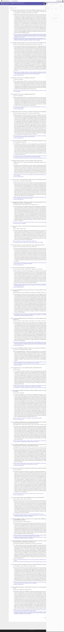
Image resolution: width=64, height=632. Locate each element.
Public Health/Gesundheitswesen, (28, 362)
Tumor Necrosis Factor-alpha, (24, 315)
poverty (33, 136)
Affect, (15, 174)
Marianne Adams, (28, 543)
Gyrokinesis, (38, 559)
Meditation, (26, 35)
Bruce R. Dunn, (16, 349)
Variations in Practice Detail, (18, 364)
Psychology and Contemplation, (44, 364)
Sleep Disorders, (16, 441)
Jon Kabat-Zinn (20, 79)
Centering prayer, (21, 385)
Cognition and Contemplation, (36, 364)
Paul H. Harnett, (17, 392)
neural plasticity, (29, 136)
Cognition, (20, 174)
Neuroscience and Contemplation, (38, 612)
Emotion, (29, 135)
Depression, (35, 582)
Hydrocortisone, (35, 313)
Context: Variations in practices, (30, 361)
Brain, (15, 34)
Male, (22, 198)
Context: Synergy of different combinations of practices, (22, 559)
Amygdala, (17, 135)
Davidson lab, (23, 90)
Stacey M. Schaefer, (25, 113)
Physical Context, (16, 561)
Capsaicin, (25, 313)
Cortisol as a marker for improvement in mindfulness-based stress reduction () (28, 497)
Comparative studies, (27, 385)
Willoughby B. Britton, (17, 424)
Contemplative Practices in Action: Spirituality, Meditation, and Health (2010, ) (27, 367)
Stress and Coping (36, 362)
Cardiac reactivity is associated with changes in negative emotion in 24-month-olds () (29, 179)
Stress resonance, (36, 493)
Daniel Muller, (42, 11)
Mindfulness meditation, (36, 35)
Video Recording (29, 263)
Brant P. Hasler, (37, 424)
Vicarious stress (41, 493)
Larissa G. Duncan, (25, 204)
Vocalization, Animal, (32, 73)
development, (40, 135)
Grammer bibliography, (37, 342)
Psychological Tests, (44, 262)
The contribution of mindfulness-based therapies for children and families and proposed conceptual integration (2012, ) (33, 391)
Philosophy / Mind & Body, (25, 386)
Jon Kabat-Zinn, (23, 11)
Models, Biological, (42, 174)
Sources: (2, 4)
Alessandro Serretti (28, 589)
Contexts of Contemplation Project (19, 75)
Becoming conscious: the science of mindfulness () (24, 77)
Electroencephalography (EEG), (25, 34)
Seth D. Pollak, (30, 113)
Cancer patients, (16, 155)
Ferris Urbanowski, (17, 12)
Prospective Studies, (27, 583)
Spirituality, (15, 107)
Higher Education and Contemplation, (29, 242)
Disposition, (25, 155)
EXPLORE (59, 1)
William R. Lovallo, (43, 162)
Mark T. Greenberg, (31, 204)
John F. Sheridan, (38, 292)
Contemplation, (33, 385)
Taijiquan (15, 560)
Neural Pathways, (16, 583)
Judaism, (15, 386)
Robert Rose (16, 163)
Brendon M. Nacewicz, (17, 113)
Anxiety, (28, 582)
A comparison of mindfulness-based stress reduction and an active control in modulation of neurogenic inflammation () (32, 290)
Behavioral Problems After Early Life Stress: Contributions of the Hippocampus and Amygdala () (31, 111)
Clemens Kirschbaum (17, 469)
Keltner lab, (37, 262)
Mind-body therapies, (17, 314)
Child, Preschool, (31, 197)
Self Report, (32, 314)
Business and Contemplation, (35, 387)
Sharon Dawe (22, 392)
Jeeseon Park (28, 521)
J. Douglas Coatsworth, (18, 204)
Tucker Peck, (42, 424)
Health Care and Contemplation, (44, 39)
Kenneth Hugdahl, (37, 162)
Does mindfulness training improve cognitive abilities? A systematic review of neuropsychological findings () (32, 588)
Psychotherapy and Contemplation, (35, 39)
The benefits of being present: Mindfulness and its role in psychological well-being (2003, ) (31, 140)
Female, (45, 197)
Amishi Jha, (16, 79)
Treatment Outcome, (17, 315)
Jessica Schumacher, (29, 11)
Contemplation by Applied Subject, (19, 38)
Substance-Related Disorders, (29, 441)
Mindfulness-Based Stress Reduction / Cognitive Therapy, (22, 39)
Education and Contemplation (39, 242)
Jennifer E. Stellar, (17, 246)
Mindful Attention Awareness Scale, (32, 155)
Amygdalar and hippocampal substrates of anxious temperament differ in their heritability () (31, 42)
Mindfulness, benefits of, (43, 35)
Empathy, (18, 262)
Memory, (31, 609)
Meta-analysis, (33, 535)
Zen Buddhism (39, 386)
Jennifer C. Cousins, (31, 424)
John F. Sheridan (34, 12)
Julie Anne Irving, (17, 521)
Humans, (29, 90)
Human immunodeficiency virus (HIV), (44, 34)
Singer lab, (32, 493)
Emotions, (15, 262)
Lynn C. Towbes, (16, 228)
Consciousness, (18, 90)
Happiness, (26, 90)
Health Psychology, (17, 362)
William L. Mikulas (29, 349)
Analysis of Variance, (19, 313)
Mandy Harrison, (22, 543)
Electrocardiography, (41, 197)
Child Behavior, (26, 197)
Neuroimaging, (33, 135)
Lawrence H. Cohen (23, 228)
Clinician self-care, (17, 535)
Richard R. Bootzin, (25, 424)
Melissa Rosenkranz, (36, 11)
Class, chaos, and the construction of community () (24, 267)
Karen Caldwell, (16, 543)
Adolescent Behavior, (21, 440)
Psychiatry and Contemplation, (28, 38)
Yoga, (35, 386)
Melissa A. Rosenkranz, (18, 292)
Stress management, (32, 386)
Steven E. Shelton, (22, 44)
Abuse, (15, 135)
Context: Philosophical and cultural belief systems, (42, 385)
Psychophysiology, (46, 90)
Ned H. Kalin (40, 44)
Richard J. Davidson (36, 113)
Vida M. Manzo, (23, 246)
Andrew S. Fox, (16, 44)
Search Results (7, 4)
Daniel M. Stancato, (21, 269)
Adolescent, (16, 440)
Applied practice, (16, 385)
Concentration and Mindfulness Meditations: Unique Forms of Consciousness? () (29, 348)
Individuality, (38, 174)
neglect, (26, 136)
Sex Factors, (24, 198)
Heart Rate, (24, 262)
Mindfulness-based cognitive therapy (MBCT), (43, 609)
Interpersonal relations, (17, 198)
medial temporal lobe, (21, 136)
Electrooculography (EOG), (34, 34)
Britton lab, (25, 440)
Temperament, (22, 73)
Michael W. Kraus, (29, 246)
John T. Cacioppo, (24, 162)
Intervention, (29, 222)
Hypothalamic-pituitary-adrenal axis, (25, 493)
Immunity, (34, 174)
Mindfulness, (30, 35)
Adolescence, (16, 222)
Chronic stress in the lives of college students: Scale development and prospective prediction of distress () (32, 227)
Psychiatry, (20, 610)
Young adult (22, 285)
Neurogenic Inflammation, (24, 314)
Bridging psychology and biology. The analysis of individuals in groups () (27, 160)
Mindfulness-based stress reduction (30, 610)
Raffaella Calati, (22, 589)
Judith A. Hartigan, (22, 349)
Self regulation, (27, 156)
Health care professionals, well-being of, (25, 535)
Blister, (23, 313)
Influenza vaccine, (22, 35)
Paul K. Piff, (16, 269)
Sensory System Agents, (37, 314)
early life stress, (44, 135)
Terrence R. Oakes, (35, 44)
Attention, (15, 609)
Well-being (38, 156)
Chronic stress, (22, 135)
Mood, (43, 155)
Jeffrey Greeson (39, 543)
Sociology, (43, 222)
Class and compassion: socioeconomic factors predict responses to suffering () (28, 244)
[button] (62, 1)
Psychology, (16, 156)
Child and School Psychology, (22, 222)
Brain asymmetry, (18, 34)
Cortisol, (15, 493)
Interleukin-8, (39, 313)
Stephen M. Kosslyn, (17, 162)
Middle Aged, (25, 343)
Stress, (36, 135)
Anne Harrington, (23, 12)
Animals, (17, 174)
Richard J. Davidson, (17, 11)
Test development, (34, 156)
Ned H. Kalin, (43, 292)
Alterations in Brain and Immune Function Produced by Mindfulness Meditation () (29, 10)
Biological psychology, (17, 361)
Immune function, (16, 35)
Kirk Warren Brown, (17, 142)
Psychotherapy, (43, 440)
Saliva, (29, 314)
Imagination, (31, 174)
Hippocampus (38, 73)
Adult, (15, 313)
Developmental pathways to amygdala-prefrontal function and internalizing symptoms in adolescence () (33, 564)
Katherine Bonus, (29, 12)
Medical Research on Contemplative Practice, (39, 38)
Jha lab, (32, 106)
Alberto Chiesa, (16, 589)
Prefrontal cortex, (21, 583)
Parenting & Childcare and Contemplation (20, 223)
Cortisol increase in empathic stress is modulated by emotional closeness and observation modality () (32, 468)
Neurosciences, (41, 90)
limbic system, (16, 136)
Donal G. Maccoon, (32, 292)
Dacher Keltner (34, 246)
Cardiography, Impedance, (20, 197)
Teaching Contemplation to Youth (18, 419)
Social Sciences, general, (38, 222)
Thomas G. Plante (17, 369)
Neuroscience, (16, 610)
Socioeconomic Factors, (17, 263)
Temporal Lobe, (27, 73)
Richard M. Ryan (23, 142)
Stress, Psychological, (17, 73)
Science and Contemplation (27, 613)
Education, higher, (33, 559)
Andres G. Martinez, (28, 269)
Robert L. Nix (37, 204)
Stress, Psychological (17, 91)
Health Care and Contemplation (43, 387)
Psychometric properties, (21, 156)
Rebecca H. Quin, (34, 543)
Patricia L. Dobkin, (23, 521)
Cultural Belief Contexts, (17, 387)
